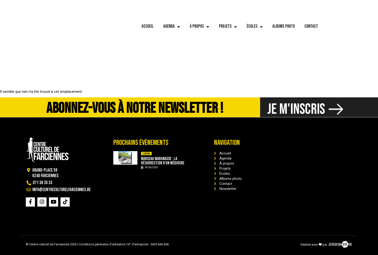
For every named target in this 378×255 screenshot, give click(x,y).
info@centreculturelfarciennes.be (74, 5)
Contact (311, 26)
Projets (228, 26)
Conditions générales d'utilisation (102, 244)
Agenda (171, 26)
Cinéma (146, 153)
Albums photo (283, 26)
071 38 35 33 (24, 5)
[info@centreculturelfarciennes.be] (40, 5)
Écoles (255, 26)
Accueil (148, 26)
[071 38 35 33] (9, 5)
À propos (199, 26)
